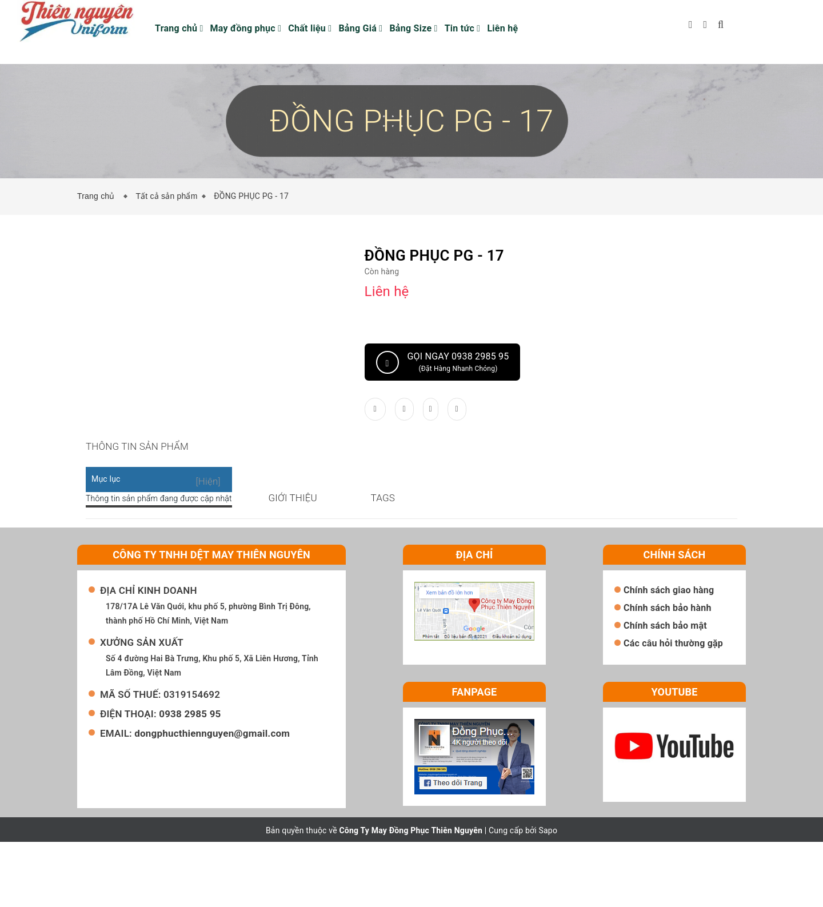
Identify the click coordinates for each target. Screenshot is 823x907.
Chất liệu (309, 28)
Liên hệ (502, 28)
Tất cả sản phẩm (166, 196)
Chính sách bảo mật (665, 690)
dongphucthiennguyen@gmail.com (212, 798)
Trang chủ (179, 28)
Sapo (548, 895)
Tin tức (463, 28)
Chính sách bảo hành (668, 673)
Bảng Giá (360, 28)
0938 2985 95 (190, 779)
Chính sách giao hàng (669, 655)
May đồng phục (246, 28)
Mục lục (106, 493)
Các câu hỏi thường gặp (673, 708)
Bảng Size (413, 28)
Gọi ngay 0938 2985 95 (442, 362)
